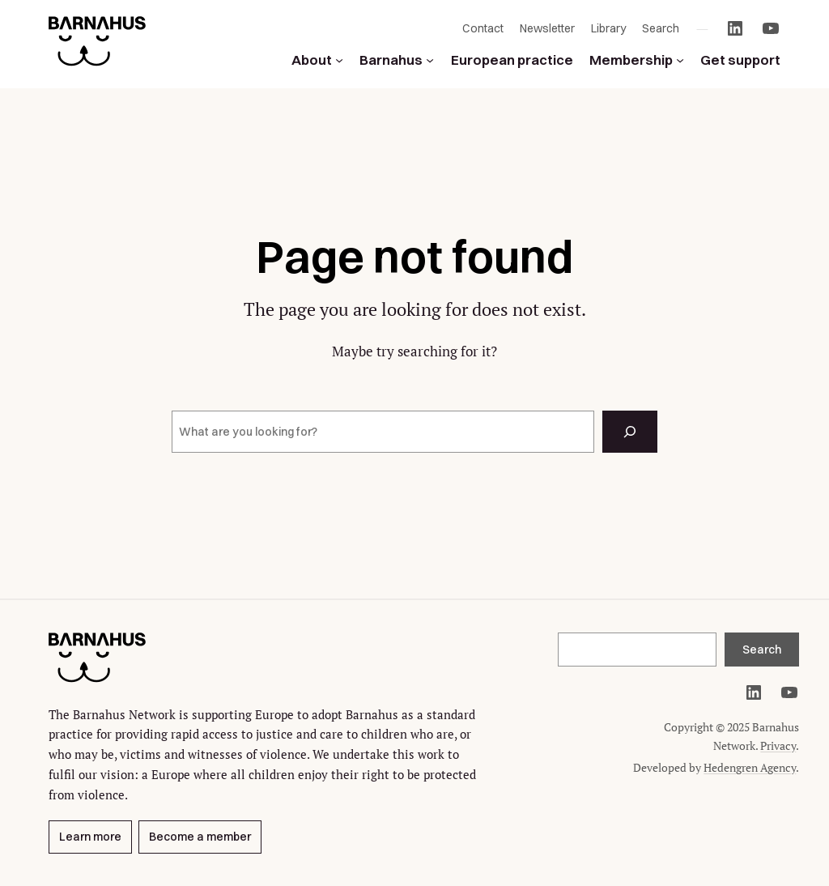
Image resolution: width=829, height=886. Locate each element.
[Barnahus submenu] (430, 60)
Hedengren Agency (750, 767)
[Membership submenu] (680, 60)
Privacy (778, 745)
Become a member (200, 837)
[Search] (629, 432)
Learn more (90, 837)
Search (761, 649)
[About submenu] (339, 60)
